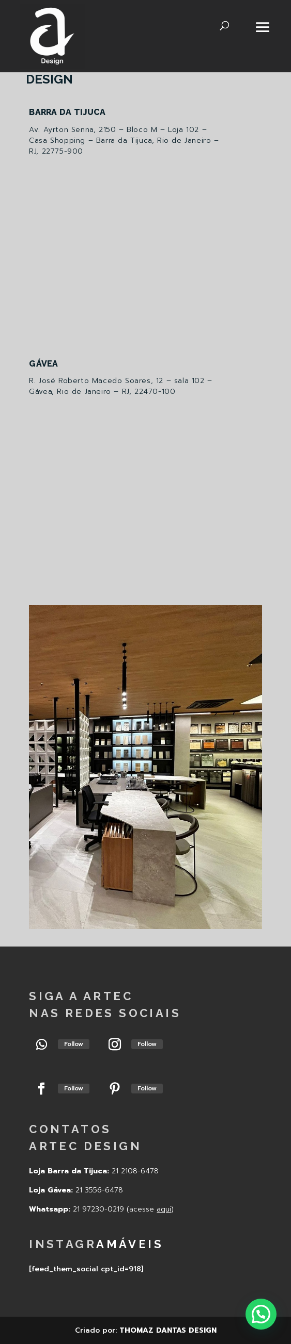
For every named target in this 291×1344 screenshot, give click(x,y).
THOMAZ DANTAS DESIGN (168, 1330)
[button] (261, 1314)
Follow (73, 1044)
